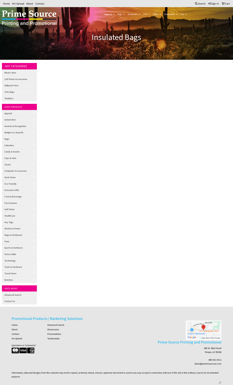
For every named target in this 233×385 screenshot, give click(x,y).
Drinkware (133, 14)
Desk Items (10, 177)
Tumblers (8, 98)
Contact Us (9, 301)
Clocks (7, 164)
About (29, 3)
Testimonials (53, 338)
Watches (8, 279)
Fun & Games (10, 203)
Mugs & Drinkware (13, 235)
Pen (182, 14)
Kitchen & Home (12, 228)
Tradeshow (169, 14)
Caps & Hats (10, 158)
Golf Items (9, 209)
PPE (145, 14)
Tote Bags (9, 91)
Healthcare (9, 215)
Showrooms (53, 329)
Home (6, 3)
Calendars (9, 145)
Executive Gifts (11, 190)
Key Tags (8, 222)
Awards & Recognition (15, 126)
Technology (10, 260)
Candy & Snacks (12, 151)
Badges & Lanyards (13, 132)
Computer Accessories (15, 170)
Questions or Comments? (24, 345)
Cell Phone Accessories (15, 79)
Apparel (108, 14)
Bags (119, 14)
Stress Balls (10, 254)
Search (200, 3)
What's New (10, 72)
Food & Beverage (13, 196)
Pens (6, 241)
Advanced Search (12, 294)
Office (156, 14)
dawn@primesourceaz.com (207, 363)
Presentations (54, 334)
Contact (39, 3)
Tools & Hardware (13, 266)
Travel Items (10, 273)
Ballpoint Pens (11, 85)
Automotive (10, 119)
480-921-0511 (214, 359)
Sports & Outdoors (13, 247)
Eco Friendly (10, 183)
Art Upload (18, 3)
